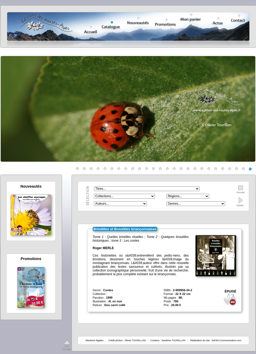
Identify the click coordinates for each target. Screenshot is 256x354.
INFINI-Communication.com (226, 340)
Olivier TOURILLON (135, 340)
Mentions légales (94, 340)
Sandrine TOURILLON (173, 340)
